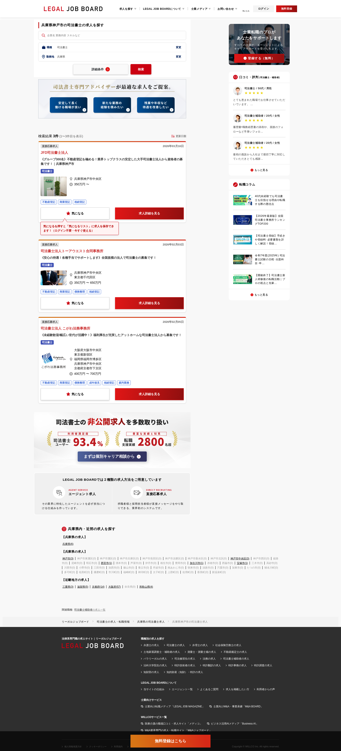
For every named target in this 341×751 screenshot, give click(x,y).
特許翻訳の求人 (212, 665)
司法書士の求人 (176, 645)
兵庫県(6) (68, 543)
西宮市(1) (106, 563)
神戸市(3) (68, 558)
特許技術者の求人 (184, 665)
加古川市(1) (197, 563)
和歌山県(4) (146, 586)
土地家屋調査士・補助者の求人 (162, 651)
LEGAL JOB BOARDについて (162, 8)
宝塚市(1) (242, 563)
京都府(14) (98, 586)
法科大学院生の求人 (155, 665)
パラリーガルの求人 (155, 658)
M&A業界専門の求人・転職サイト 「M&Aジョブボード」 (178, 730)
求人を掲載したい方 (237, 689)
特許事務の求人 (237, 665)
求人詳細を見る (149, 213)
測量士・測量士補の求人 (201, 651)
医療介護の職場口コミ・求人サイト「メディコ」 (173, 723)
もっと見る (261, 170)
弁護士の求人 (151, 645)
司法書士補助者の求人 (236, 658)
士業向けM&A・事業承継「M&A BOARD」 (238, 706)
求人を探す (126, 8)
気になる (75, 213)
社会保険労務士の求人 (228, 645)
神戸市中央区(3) (240, 558)
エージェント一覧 (182, 689)
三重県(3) (68, 586)
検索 (141, 69)
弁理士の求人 (200, 645)
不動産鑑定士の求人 (235, 651)
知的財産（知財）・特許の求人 (185, 672)
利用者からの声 (266, 689)
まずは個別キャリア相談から (112, 456)
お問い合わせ (225, 8)
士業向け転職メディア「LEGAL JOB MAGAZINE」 (175, 706)
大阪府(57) (114, 586)
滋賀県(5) (82, 586)
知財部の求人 (151, 672)
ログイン (263, 8)
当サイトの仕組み (154, 689)
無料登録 (286, 8)
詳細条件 (101, 69)
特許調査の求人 (263, 665)
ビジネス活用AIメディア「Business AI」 (234, 723)
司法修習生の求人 (184, 658)
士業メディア (199, 8)
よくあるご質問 (209, 689)
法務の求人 (209, 658)
